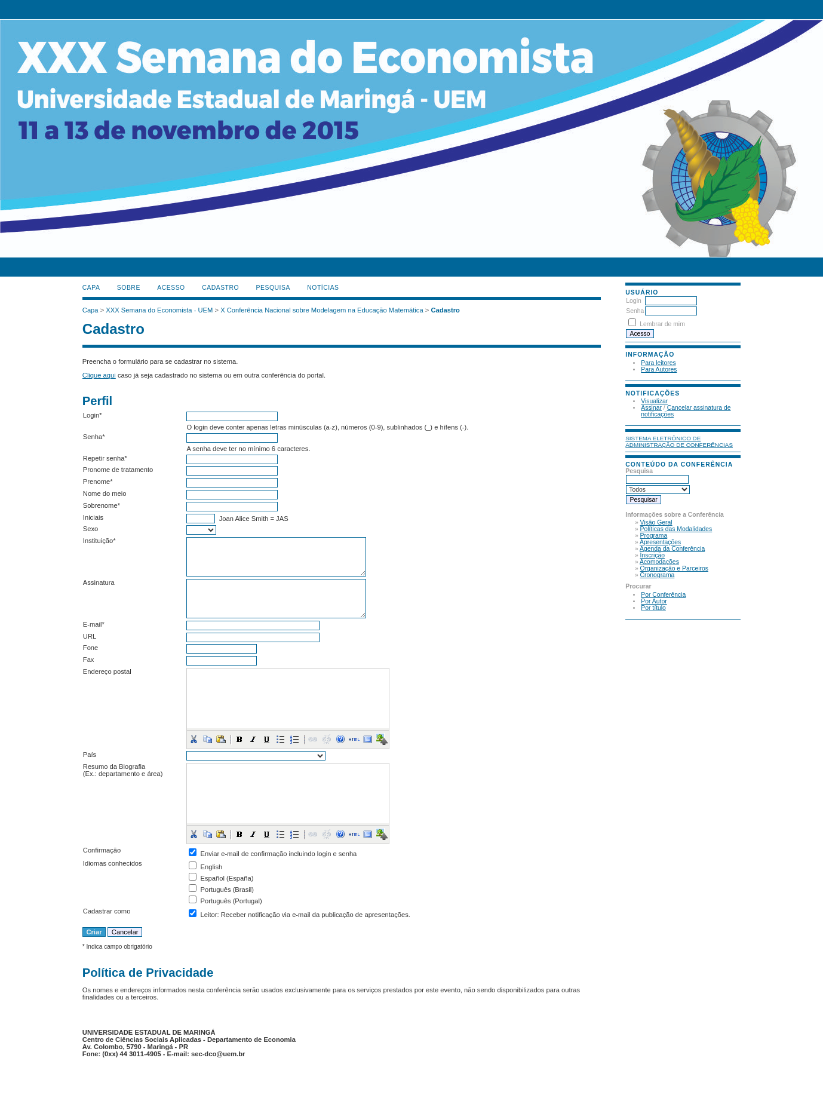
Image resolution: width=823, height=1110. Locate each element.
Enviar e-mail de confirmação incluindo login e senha (279, 853)
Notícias (323, 287)
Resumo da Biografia (114, 766)
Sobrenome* (101, 505)
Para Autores (659, 369)
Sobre (128, 287)
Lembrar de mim (662, 324)
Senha (635, 311)
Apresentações (660, 542)
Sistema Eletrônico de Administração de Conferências (679, 441)
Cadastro (220, 287)
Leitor (209, 914)
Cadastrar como (107, 911)
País (89, 754)
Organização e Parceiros (674, 568)
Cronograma (657, 575)
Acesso (171, 287)
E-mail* (94, 624)
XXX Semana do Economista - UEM (159, 310)
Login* (92, 415)
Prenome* (98, 481)
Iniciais (93, 517)
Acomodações (659, 562)
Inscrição (652, 555)
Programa (654, 535)
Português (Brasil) (227, 889)
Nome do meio (105, 493)
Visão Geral (656, 522)
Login (633, 301)
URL (89, 636)
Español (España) (227, 878)
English (212, 866)
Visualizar (654, 401)
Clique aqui (99, 375)
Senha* (94, 436)
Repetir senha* (105, 458)
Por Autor (654, 601)
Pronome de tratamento (118, 469)
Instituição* (99, 540)
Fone (91, 647)
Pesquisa (273, 287)
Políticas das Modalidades (676, 529)
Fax (88, 659)
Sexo (91, 528)
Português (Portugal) (231, 900)
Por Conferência (663, 594)
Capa (91, 287)
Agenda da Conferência (672, 548)
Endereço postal (107, 671)
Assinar (651, 407)
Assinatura (99, 582)
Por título (653, 608)
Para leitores (658, 363)
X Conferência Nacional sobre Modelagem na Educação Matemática (321, 310)
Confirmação (102, 850)
